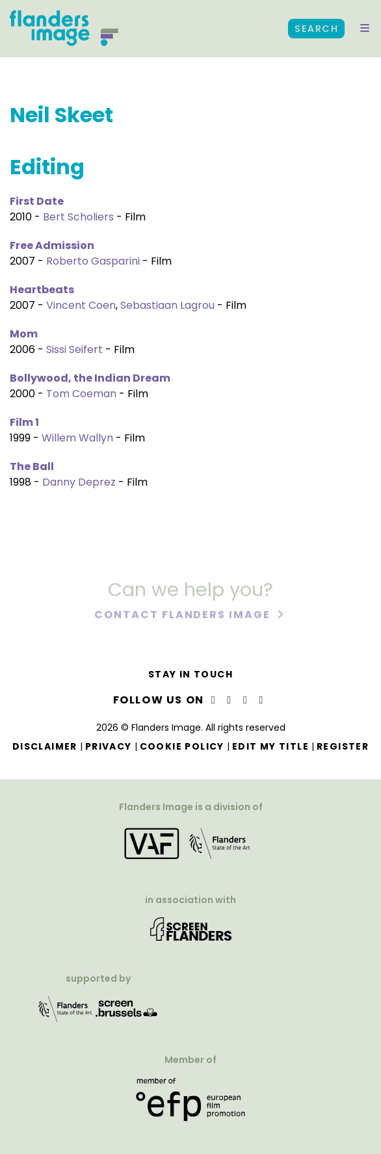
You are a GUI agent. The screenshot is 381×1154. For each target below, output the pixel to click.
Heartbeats (42, 289)
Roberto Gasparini (93, 261)
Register (343, 746)
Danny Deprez (79, 482)
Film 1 (24, 422)
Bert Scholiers (78, 216)
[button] (364, 28)
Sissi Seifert (74, 349)
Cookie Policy (182, 746)
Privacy (108, 746)
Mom (24, 333)
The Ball (32, 466)
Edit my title (270, 746)
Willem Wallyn (77, 437)
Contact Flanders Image (183, 615)
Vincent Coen (81, 305)
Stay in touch (190, 674)
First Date (37, 201)
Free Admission (52, 245)
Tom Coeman (81, 393)
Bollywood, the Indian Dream (90, 378)
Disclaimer (44, 746)
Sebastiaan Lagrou (167, 305)
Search (316, 28)
